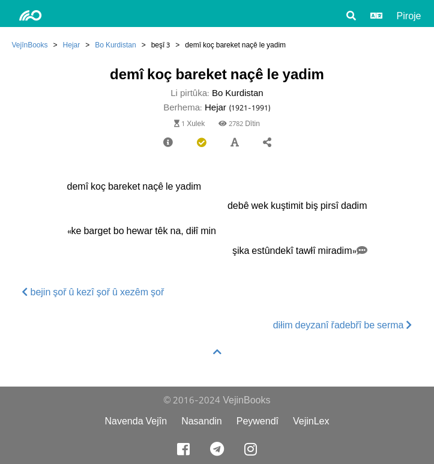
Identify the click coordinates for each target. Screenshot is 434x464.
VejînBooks (30, 44)
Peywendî (258, 421)
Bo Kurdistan (115, 44)
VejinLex (311, 421)
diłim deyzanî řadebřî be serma (342, 325)
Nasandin (201, 421)
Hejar (71, 44)
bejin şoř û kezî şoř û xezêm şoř (93, 292)
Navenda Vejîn (135, 421)
